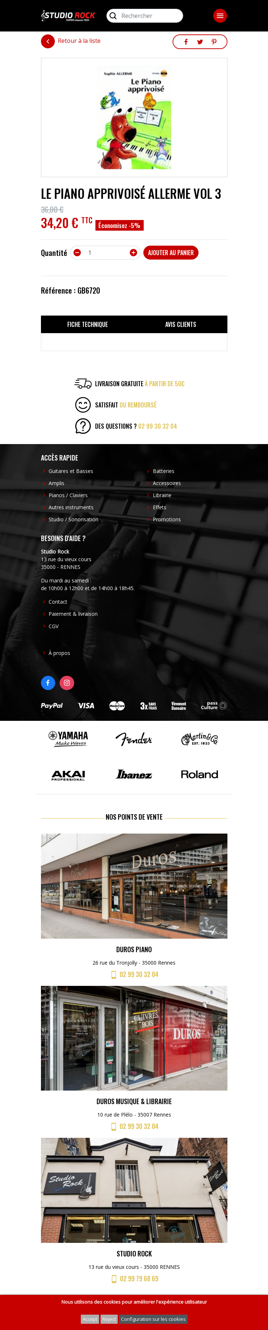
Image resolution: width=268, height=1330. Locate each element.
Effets (159, 507)
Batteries (163, 470)
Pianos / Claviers (68, 495)
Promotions (167, 519)
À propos (59, 652)
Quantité (54, 252)
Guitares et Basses (71, 470)
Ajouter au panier (171, 252)
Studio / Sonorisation (73, 519)
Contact (58, 601)
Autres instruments (71, 507)
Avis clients (180, 324)
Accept (90, 1319)
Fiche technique (87, 324)
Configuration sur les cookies (153, 1319)
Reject (109, 1319)
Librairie (162, 495)
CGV (53, 626)
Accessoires (167, 483)
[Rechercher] (144, 16)
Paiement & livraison (73, 613)
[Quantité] (105, 253)
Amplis (56, 483)
